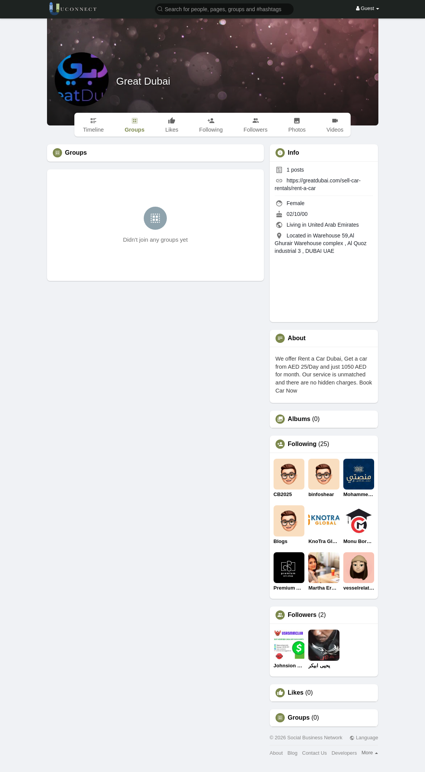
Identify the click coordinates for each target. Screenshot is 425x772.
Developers (344, 752)
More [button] (369, 752)
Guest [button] (368, 8)
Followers (302, 615)
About (276, 752)
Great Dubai (143, 81)
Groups (299, 718)
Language (363, 737)
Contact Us (314, 752)
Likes (296, 693)
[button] (224, 8)
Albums (299, 419)
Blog (292, 752)
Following (302, 444)
